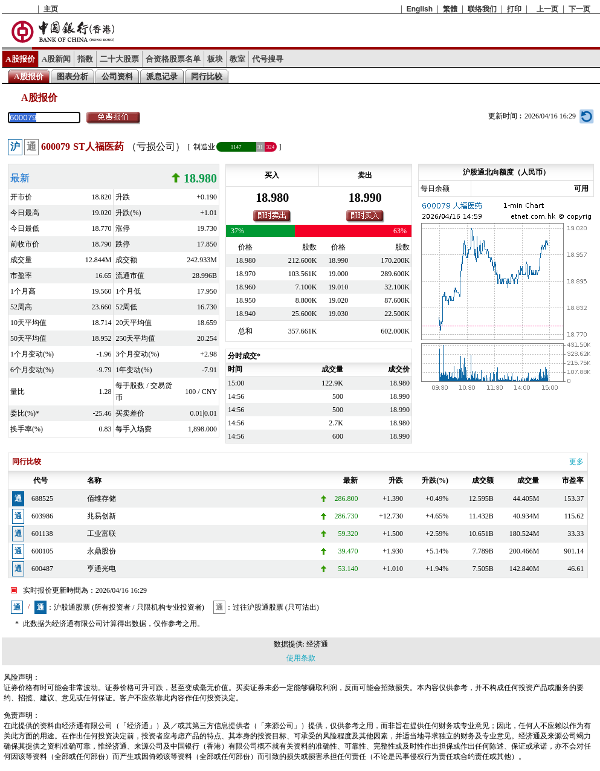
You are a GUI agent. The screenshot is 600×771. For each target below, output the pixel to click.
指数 (85, 58)
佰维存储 (101, 498)
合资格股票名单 (173, 58)
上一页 (547, 9)
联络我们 (482, 9)
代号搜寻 (267, 58)
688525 (42, 498)
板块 (215, 58)
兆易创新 (101, 516)
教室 (237, 58)
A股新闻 (56, 58)
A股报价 (20, 58)
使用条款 (300, 658)
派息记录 (162, 76)
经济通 (317, 644)
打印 (514, 9)
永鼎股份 (101, 551)
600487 (42, 568)
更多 (576, 461)
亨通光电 (101, 568)
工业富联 (101, 533)
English (420, 9)
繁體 (450, 9)
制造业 (204, 147)
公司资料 (117, 76)
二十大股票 (119, 58)
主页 (51, 9)
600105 (42, 551)
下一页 (579, 9)
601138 (42, 533)
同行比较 (206, 76)
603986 (42, 516)
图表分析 (72, 76)
